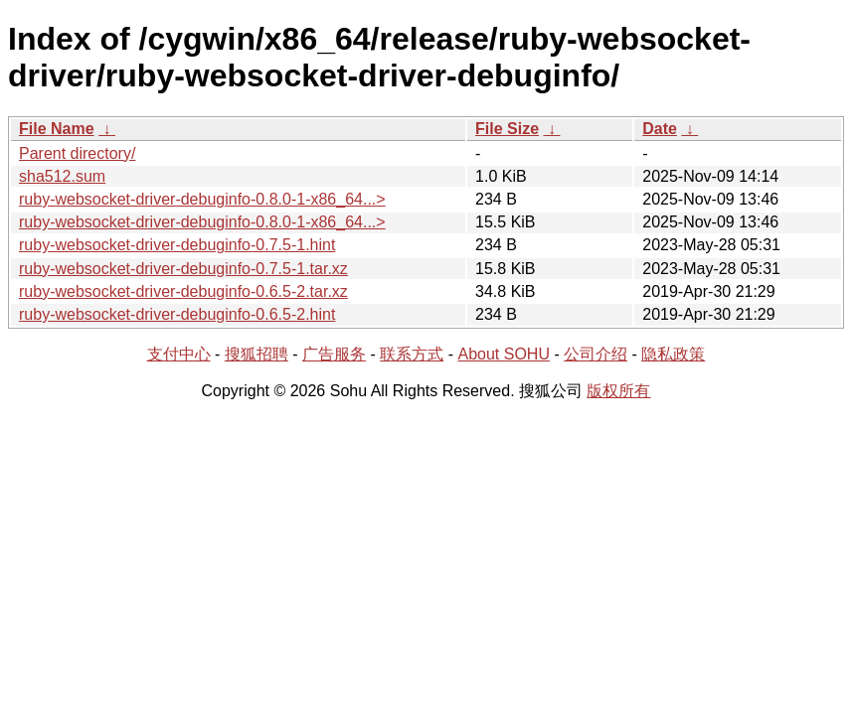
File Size (507, 128)
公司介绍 (595, 354)
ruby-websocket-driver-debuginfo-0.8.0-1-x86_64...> (202, 199)
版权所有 (618, 390)
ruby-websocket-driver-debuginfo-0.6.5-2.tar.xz (183, 291)
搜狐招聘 (256, 354)
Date (659, 128)
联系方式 (411, 354)
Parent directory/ (77, 153)
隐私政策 (673, 354)
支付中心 (179, 354)
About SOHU (503, 354)
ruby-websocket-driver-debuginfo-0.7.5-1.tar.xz (183, 268)
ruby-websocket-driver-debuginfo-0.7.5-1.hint (177, 244)
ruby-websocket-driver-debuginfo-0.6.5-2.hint (177, 314)
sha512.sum (62, 176)
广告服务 (334, 354)
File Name (56, 128)
